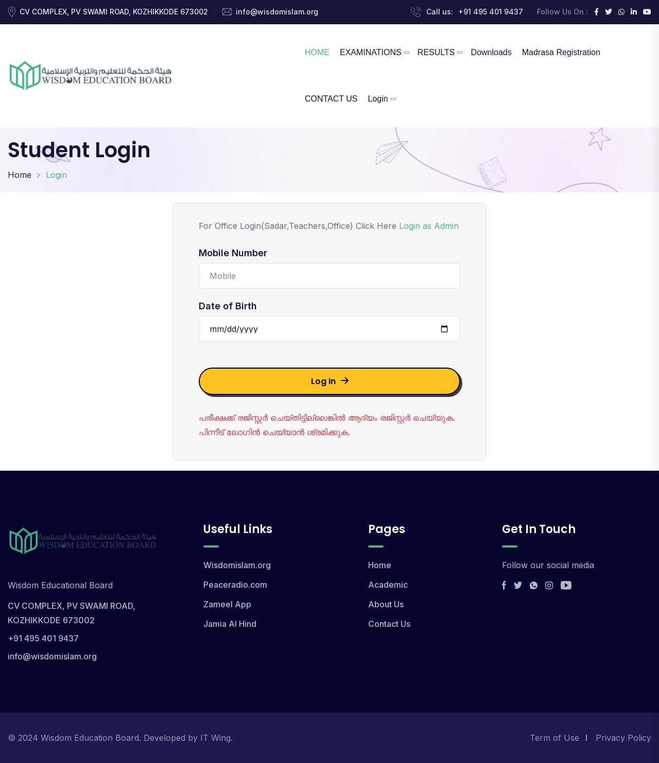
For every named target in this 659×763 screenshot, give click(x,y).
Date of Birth (228, 306)
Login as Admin (429, 226)
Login (378, 98)
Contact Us (389, 624)
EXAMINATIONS (371, 52)
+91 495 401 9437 (490, 11)
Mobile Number (233, 253)
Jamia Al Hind (229, 624)
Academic (388, 584)
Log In (330, 381)
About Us (386, 604)
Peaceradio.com (235, 584)
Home (19, 175)
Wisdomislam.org (237, 565)
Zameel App (227, 604)
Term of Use (554, 738)
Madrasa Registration (561, 52)
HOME (317, 52)
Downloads (491, 52)
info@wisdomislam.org (277, 11)
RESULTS (436, 52)
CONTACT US (331, 98)
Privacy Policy (623, 738)
